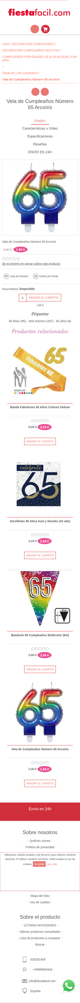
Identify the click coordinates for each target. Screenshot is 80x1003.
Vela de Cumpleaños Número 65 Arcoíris (40, 749)
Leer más (52, 864)
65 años (61, 321)
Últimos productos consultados (40, 931)
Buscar (40, 944)
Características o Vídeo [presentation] (40, 128)
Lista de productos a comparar (40, 938)
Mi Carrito (45, 29)
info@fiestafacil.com (42, 981)
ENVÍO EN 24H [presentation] (40, 152)
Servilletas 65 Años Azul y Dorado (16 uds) (40, 521)
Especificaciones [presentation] (40, 136)
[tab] (40, 121)
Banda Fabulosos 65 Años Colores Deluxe (40, 407)
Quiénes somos (40, 840)
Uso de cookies (40, 902)
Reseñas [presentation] (40, 144)
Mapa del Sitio (40, 896)
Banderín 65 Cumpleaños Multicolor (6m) (40, 635)
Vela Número (37, 321)
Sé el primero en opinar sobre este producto (31, 263)
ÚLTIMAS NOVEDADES (40, 925)
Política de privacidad (40, 847)
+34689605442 (42, 969)
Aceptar (39, 864)
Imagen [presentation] (40, 120)
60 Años (14, 321)
